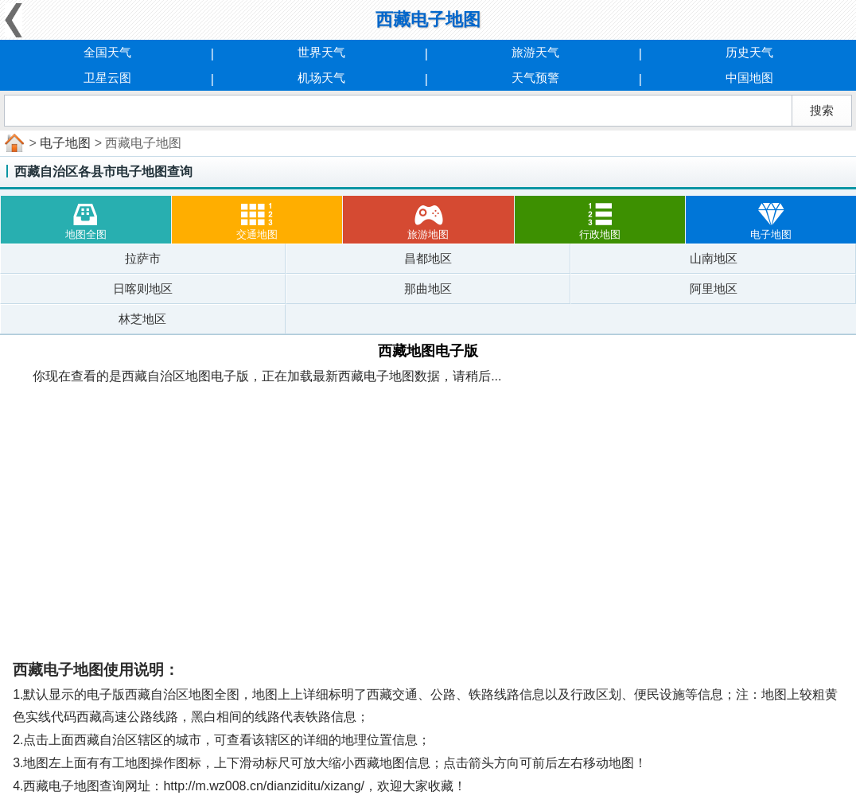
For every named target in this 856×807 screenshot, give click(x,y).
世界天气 (321, 52)
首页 (12, 143)
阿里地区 (713, 288)
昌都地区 (428, 258)
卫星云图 (107, 77)
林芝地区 (142, 319)
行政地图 (600, 218)
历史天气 (749, 52)
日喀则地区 (143, 288)
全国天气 (107, 52)
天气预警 (535, 77)
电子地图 (65, 143)
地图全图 (86, 218)
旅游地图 (428, 218)
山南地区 (713, 258)
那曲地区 (428, 288)
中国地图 (749, 77)
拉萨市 (143, 258)
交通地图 (257, 218)
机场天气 (321, 77)
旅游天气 (535, 52)
